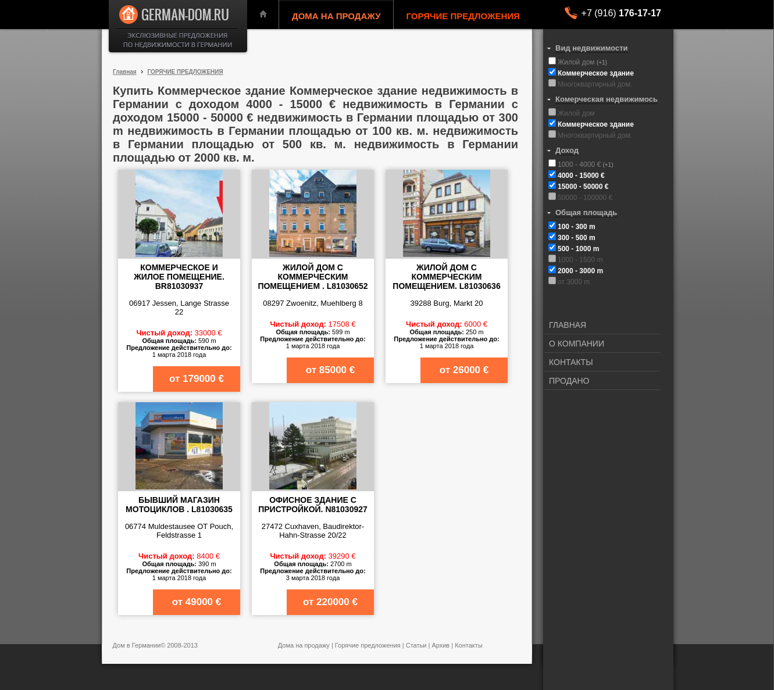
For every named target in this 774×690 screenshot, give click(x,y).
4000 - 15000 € (581, 175)
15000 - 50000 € (583, 187)
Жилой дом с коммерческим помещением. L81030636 (446, 277)
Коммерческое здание (596, 73)
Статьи (416, 645)
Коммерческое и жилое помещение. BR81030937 (179, 277)
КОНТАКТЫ (571, 362)
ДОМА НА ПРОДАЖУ (336, 16)
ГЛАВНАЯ (567, 325)
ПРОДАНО (569, 380)
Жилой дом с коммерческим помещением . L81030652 (313, 277)
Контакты (469, 645)
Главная (125, 72)
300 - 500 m (576, 238)
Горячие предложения (368, 645)
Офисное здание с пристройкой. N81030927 (313, 504)
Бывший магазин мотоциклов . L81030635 (179, 504)
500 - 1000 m (578, 249)
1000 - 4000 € (580, 164)
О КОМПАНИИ (576, 343)
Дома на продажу (304, 645)
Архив (440, 645)
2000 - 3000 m (580, 271)
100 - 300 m (576, 227)
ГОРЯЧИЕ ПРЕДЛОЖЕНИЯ (463, 16)
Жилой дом (577, 62)
